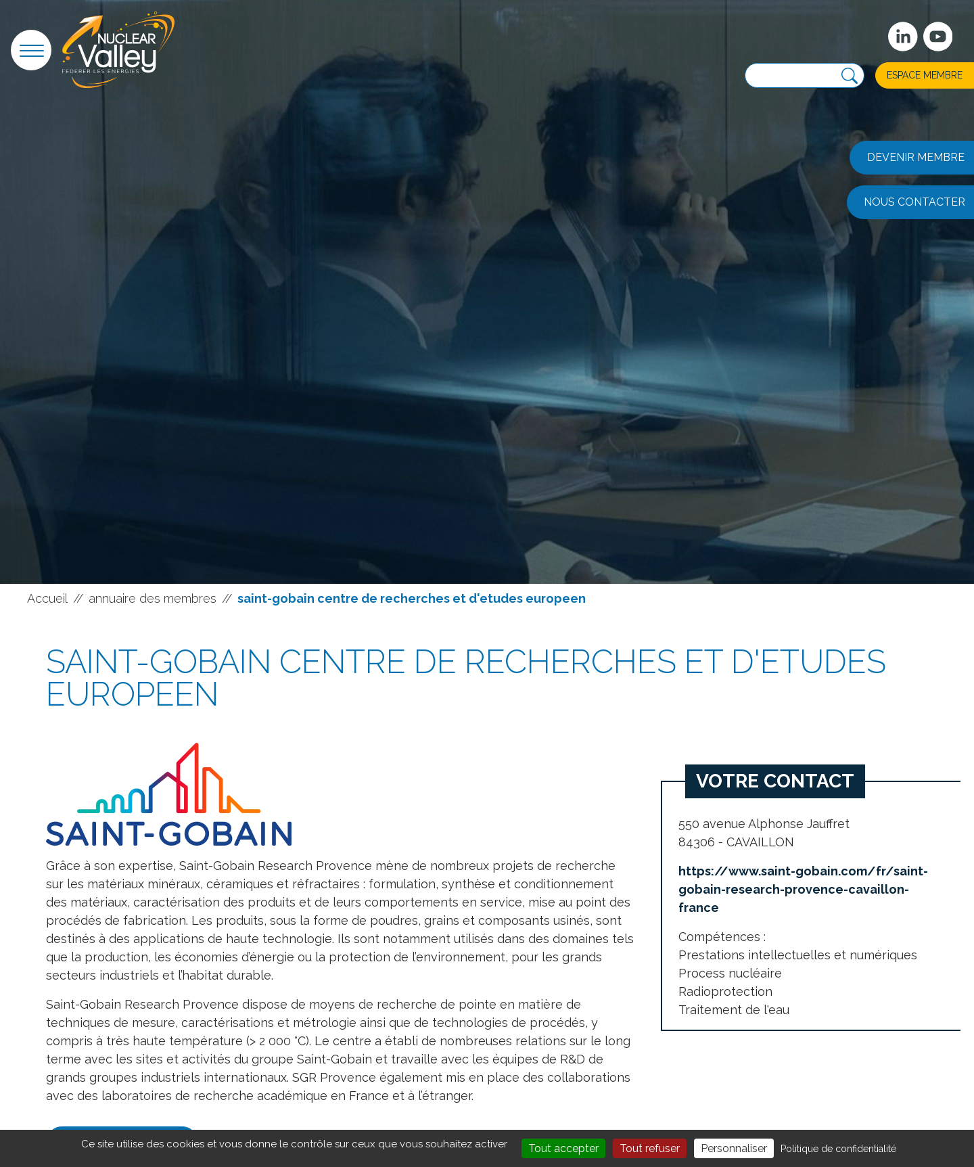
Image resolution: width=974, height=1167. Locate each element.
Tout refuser (650, 1148)
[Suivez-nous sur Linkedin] (903, 36)
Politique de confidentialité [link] (838, 1148)
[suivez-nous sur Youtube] (938, 36)
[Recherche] (849, 76)
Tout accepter (563, 1148)
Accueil (47, 598)
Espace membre (925, 75)
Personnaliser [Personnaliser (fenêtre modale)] (734, 1148)
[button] (31, 50)
